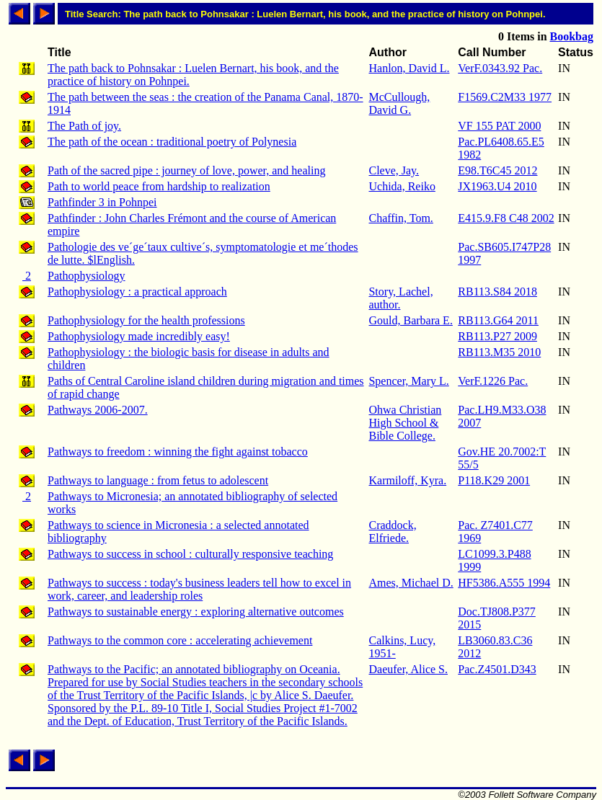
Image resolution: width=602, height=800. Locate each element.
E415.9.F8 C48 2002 (506, 218)
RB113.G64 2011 (498, 320)
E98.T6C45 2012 (497, 170)
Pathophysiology (86, 276)
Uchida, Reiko (401, 186)
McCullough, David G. (399, 103)
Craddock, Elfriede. (392, 531)
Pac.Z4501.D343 (497, 669)
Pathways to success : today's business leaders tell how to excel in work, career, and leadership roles (199, 589)
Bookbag (571, 36)
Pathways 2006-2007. (98, 410)
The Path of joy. (84, 126)
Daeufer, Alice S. (408, 669)
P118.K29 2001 (494, 480)
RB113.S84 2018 (497, 291)
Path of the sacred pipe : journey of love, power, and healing (186, 170)
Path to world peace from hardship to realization (159, 186)
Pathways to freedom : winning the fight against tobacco (178, 451)
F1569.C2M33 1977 (505, 97)
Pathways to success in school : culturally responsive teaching (190, 554)
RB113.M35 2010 (499, 352)
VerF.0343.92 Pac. (500, 68)
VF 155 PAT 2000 (499, 126)
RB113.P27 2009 (497, 336)
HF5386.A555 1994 (504, 583)
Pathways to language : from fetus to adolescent (158, 480)
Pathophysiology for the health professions (146, 320)
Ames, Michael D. (410, 583)
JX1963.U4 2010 (497, 186)
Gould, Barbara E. (410, 320)
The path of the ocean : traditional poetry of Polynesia (172, 141)
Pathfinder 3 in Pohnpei (102, 202)
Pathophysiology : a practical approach (137, 291)
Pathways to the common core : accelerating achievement (180, 640)
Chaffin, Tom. (400, 218)
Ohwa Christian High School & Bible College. (404, 423)
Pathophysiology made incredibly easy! (139, 336)
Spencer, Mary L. (408, 381)
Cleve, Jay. (393, 170)
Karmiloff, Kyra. (407, 480)
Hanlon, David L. (408, 68)
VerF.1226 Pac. (493, 381)
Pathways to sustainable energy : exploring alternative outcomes (196, 611)
